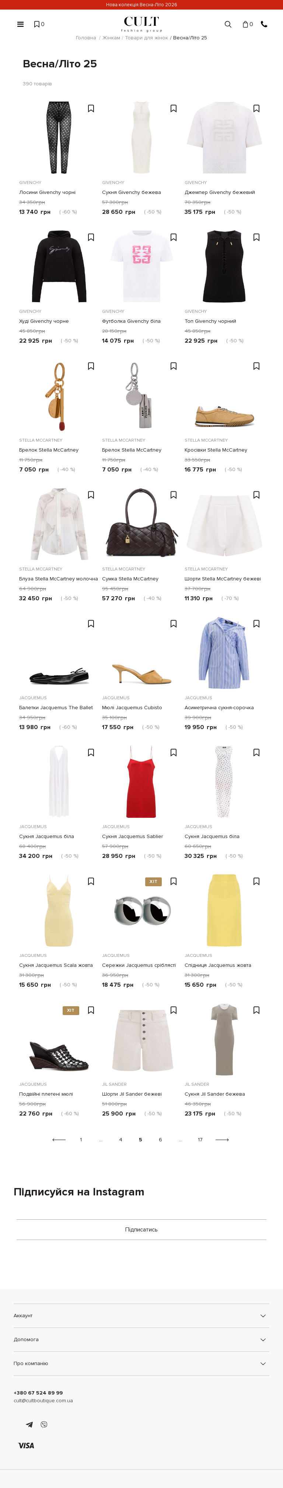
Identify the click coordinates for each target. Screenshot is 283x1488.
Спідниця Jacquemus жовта (218, 965)
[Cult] (141, 24)
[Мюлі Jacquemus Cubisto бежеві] (141, 653)
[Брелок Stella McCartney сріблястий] (141, 395)
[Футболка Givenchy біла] (141, 266)
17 (200, 1140)
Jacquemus (33, 698)
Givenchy (30, 182)
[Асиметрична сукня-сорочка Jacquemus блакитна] (224, 653)
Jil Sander (114, 1084)
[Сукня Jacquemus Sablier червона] (141, 782)
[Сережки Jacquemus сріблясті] (141, 910)
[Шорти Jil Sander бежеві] (141, 1039)
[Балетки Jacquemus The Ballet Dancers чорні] (58, 653)
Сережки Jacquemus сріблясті (139, 965)
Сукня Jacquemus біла (46, 836)
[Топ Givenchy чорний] (224, 266)
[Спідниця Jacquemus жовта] (224, 910)
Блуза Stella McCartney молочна (58, 579)
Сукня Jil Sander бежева (215, 1094)
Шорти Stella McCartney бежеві (223, 579)
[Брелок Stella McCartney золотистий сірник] (58, 395)
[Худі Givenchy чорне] (58, 266)
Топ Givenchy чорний (210, 321)
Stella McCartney (40, 440)
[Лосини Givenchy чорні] (58, 137)
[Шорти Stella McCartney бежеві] (224, 524)
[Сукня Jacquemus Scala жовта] (58, 910)
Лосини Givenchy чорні (47, 192)
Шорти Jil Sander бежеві (132, 1094)
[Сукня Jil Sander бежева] (224, 1039)
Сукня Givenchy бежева (131, 192)
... (100, 1140)
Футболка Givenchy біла (131, 321)
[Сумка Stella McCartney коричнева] (141, 524)
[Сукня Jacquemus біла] (58, 782)
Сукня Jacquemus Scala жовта (56, 965)
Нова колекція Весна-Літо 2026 (141, 5)
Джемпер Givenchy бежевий (220, 192)
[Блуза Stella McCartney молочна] (58, 524)
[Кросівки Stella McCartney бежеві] (224, 395)
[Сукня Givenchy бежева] (141, 137)
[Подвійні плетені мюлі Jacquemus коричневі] (58, 1039)
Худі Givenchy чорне (44, 321)
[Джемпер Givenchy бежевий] (224, 137)
